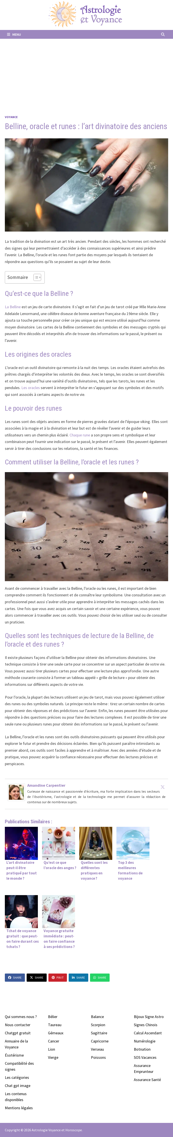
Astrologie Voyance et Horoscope (57, 1130)
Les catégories (17, 1077)
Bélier (52, 1016)
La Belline (13, 306)
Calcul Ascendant (148, 1032)
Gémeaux (55, 1032)
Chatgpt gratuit (18, 1032)
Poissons (98, 1057)
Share (15, 977)
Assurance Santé (147, 1079)
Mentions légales (19, 1107)
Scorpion (98, 1024)
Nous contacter (17, 1024)
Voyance (11, 117)
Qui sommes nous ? (21, 1016)
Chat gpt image (17, 1085)
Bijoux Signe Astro (149, 1016)
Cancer (53, 1041)
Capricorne (100, 1041)
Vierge (53, 1057)
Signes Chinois (145, 1024)
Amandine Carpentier (46, 785)
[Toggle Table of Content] (35, 277)
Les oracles (31, 387)
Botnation (142, 1049)
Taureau (54, 1024)
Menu (14, 34)
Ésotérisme (14, 1055)
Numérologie (144, 1041)
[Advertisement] (86, 72)
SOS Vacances (145, 1057)
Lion (51, 1049)
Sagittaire (99, 1032)
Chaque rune (80, 435)
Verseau (97, 1049)
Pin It (58, 977)
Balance (97, 1016)
